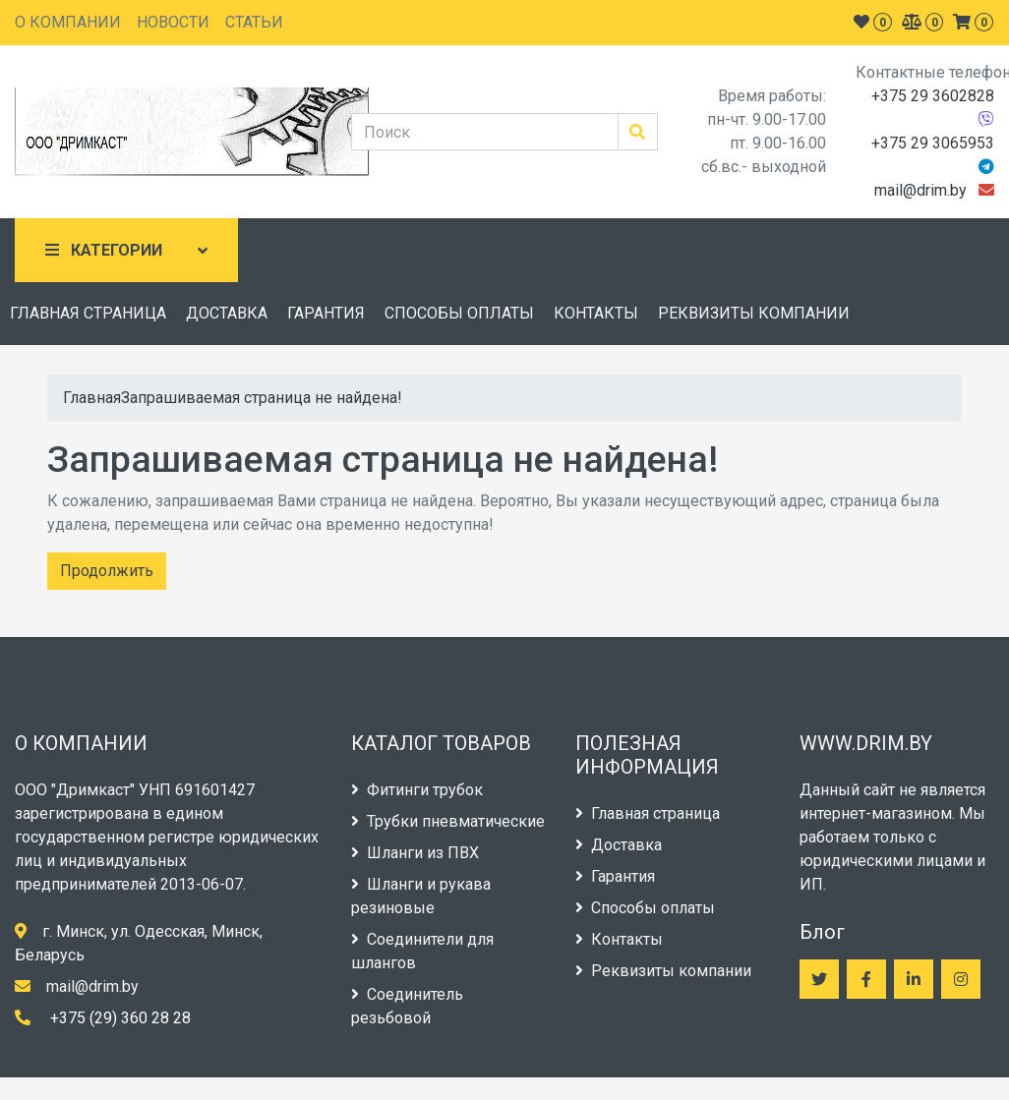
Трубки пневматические (448, 821)
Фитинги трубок (417, 790)
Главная (92, 397)
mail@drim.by (920, 190)
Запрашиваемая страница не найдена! (261, 397)
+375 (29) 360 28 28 (120, 1018)
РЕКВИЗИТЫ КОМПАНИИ (754, 313)
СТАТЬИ (254, 22)
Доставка (618, 845)
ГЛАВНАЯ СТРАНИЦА (88, 313)
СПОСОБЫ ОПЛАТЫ (459, 313)
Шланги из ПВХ (415, 852)
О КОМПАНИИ (68, 22)
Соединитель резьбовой (407, 1006)
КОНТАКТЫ (596, 313)
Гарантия (615, 876)
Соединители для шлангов (422, 951)
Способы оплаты (645, 907)
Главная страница (647, 813)
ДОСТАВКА (226, 313)
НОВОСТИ (173, 22)
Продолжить (106, 570)
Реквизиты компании (663, 970)
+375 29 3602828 (932, 96)
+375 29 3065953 (932, 143)
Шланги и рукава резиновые (421, 896)
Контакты (619, 939)
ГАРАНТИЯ (326, 313)
